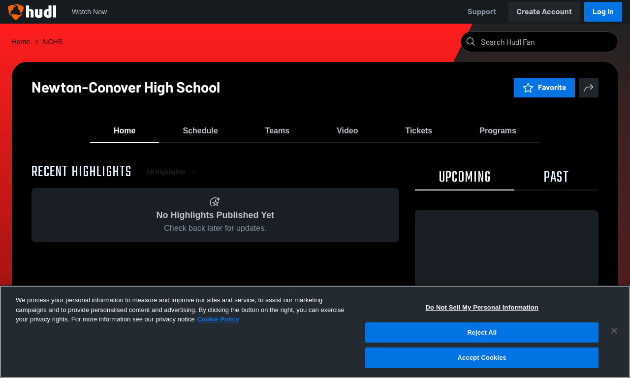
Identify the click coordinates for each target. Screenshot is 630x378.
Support (482, 11)
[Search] (547, 42)
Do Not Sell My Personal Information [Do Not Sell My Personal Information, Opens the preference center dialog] (482, 307)
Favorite (544, 87)
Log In (603, 11)
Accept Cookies (482, 357)
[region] (315, 331)
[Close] (614, 331)
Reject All (482, 332)
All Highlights (172, 177)
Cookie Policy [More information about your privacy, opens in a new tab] (218, 319)
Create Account (544, 11)
